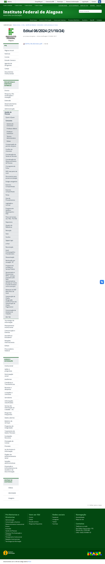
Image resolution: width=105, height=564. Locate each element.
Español (92, 5)
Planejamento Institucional (13, 537)
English (98, 5)
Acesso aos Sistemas (60, 20)
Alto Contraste (74, 5)
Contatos (99, 20)
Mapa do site (84, 5)
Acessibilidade (63, 5)
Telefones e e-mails (81, 526)
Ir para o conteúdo (8, 5)
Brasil (10, 2)
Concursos (40, 25)
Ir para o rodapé (39, 5)
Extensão (8, 529)
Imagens (11, 498)
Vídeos (10, 488)
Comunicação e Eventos (12, 522)
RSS (101, 15)
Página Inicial (16, 25)
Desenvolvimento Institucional (14, 524)
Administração (9, 520)
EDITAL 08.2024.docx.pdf (32, 44)
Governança (33, 20)
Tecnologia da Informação (13, 541)
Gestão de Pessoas (31, 25)
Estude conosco (34, 522)
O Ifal (23, 25)
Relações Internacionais (12, 539)
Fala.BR (92, 20)
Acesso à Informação (45, 20)
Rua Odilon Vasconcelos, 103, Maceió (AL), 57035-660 (85, 529)
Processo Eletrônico (73, 20)
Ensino (7, 526)
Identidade (12, 493)
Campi (31, 519)
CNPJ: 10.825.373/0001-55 (83, 532)
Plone (29, 561)
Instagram (96, 15)
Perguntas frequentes (35, 524)
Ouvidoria (84, 20)
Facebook (90, 15)
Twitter (98, 15)
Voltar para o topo (95, 505)
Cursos (31, 517)
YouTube (93, 15)
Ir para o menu (19, 5)
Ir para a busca (29, 5)
